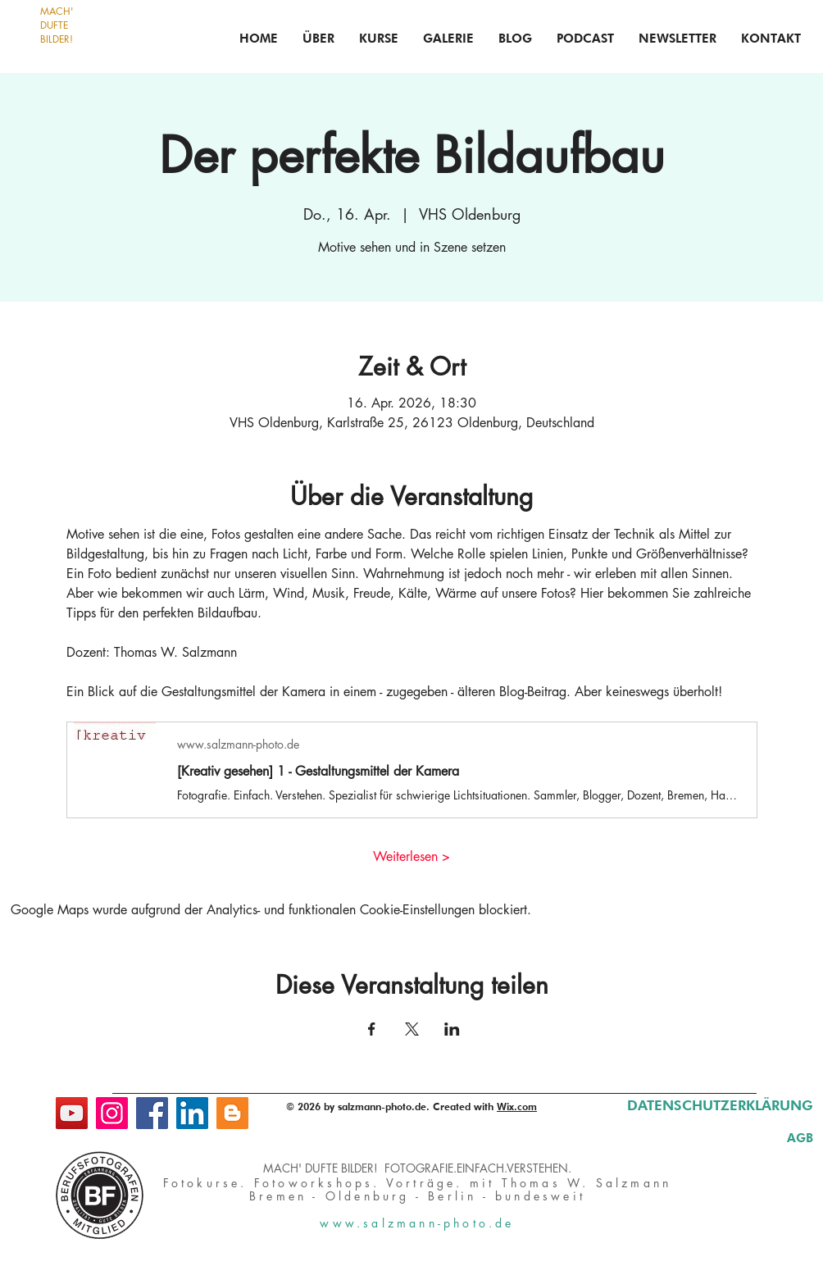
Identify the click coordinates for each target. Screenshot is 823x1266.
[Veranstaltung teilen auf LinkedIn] (452, 1029)
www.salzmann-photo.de (417, 1223)
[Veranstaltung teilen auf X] (412, 1029)
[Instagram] (112, 1113)
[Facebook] (152, 1113)
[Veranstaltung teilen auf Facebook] (372, 1029)
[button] (379, 38)
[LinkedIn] (192, 1113)
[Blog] (232, 1113)
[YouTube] (72, 1113)
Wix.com (517, 1106)
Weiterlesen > (411, 856)
